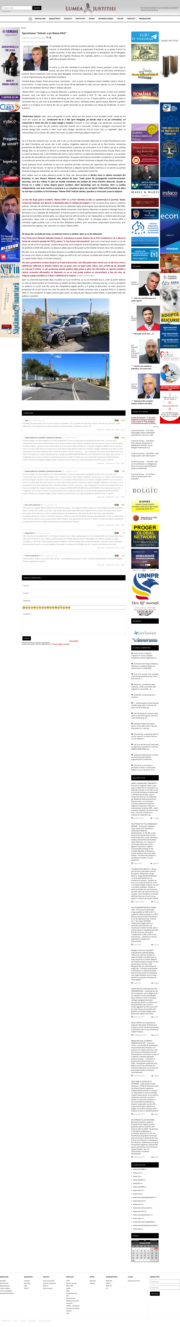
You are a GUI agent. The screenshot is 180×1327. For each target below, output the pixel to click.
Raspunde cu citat (112, 429)
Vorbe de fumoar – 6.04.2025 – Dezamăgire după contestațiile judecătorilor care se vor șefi (143, 432)
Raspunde (100, 429)
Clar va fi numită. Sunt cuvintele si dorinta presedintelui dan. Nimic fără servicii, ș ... (145, 676)
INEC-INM (69, 1286)
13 (145, 1253)
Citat (122, 429)
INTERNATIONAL (112, 1277)
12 (141, 1253)
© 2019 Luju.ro (6, 1321)
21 (148, 1256)
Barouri (45, 1286)
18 (137, 1256)
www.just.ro (137, 1173)
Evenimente (4, 1283)
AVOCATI (46, 1277)
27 (145, 1258)
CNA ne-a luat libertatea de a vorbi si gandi (143, 299)
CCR (67, 1313)
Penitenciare (70, 1298)
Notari (68, 1288)
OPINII (92, 1277)
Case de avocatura (49, 1283)
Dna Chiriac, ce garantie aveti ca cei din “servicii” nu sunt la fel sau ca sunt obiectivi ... (145, 736)
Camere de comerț (73, 1308)
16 (156, 1253)
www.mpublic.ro (139, 1180)
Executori (69, 1303)
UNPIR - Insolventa (72, 1306)
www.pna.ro (137, 1183)
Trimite (27, 638)
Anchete (3, 1281)
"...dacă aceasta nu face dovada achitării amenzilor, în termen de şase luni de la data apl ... (144, 705)
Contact (131, 19)
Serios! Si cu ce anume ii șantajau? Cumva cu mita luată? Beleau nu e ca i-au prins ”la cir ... (144, 767)
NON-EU (109, 1286)
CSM (67, 1281)
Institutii (80, 19)
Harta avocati (47, 1288)
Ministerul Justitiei (72, 1301)
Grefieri (69, 1311)
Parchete (27, 1283)
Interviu (92, 1283)
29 (152, 1258)
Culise (120, 19)
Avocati (68, 19)
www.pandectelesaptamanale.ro (145, 1225)
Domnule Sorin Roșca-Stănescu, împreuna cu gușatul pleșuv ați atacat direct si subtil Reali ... (145, 666)
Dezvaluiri (40, 19)
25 (137, 1258)
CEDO (108, 1283)
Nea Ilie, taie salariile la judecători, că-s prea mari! (141, 367)
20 (145, 1256)
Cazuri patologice (6, 1291)
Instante (27, 1281)
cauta (37, 8)
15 (152, 1253)
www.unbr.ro (138, 1204)
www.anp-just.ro (139, 1201)
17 (133, 1256)
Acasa (16, 1321)
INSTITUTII (70, 1277)
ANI (67, 1296)
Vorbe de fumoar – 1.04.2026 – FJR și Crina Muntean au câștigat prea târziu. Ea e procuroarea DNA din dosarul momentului (144, 464)
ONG (68, 1291)
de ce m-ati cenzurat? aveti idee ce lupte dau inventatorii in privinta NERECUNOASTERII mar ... (144, 746)
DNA (25, 1286)
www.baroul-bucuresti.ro (142, 1208)
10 (133, 1253)
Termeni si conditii (45, 1321)
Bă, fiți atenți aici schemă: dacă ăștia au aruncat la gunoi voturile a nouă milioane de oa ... (144, 715)
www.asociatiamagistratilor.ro (144, 1197)
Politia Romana (71, 1293)
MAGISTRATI (28, 1277)
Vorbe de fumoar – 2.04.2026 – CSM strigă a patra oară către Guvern (145, 454)
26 (141, 1258)
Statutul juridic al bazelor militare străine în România (142, 402)
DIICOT (26, 1288)
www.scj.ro (137, 1176)
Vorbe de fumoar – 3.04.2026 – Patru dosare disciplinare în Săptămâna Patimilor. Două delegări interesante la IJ (143, 444)
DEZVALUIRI (4, 1277)
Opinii (92, 19)
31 (133, 1260)
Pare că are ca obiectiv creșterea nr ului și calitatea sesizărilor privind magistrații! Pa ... (144, 655)
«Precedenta (135, 1240)
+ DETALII (156, 427)
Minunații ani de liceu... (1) (142, 334)
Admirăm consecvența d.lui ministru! (143, 696)
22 (152, 1256)
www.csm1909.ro (139, 1169)
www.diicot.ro (138, 1190)
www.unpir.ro (138, 1218)
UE (107, 1288)
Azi (145, 1240)
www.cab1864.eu (139, 1187)
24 (133, 1258)
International (106, 19)
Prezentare (145, 19)
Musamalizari (5, 1286)
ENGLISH (109, 1281)
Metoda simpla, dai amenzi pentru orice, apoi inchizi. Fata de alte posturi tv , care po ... (144, 726)
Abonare (154, 1293)
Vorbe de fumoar (134, 1281)
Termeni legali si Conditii (60, 644)
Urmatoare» (153, 1240)
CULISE (130, 1277)
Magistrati (54, 19)
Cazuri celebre (5, 1288)
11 (137, 1253)
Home (23, 28)
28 (148, 1258)
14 (148, 1253)
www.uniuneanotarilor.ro (142, 1215)
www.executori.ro (140, 1211)
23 (156, 1256)
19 (141, 1256)
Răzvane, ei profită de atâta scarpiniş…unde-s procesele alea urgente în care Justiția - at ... (143, 686)
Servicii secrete (71, 1283)
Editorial (93, 1281)
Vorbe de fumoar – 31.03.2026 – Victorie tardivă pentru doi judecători (143, 476)
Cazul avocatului (48, 1281)
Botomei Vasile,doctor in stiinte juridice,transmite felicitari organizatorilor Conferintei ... (144, 757)
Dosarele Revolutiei (7, 1293)
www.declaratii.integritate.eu (144, 1222)
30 (156, 1258)
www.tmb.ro (138, 1194)
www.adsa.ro (138, 1229)
